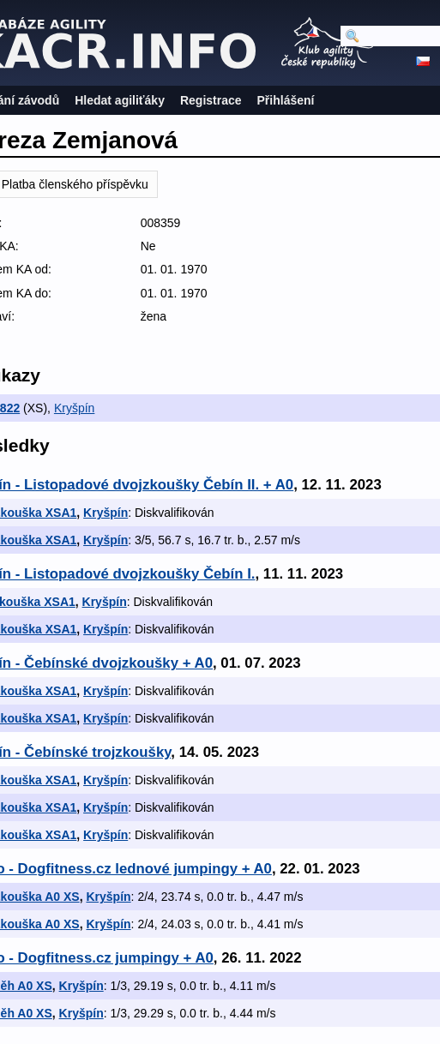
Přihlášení (286, 100)
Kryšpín (74, 408)
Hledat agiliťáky (120, 100)
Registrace (211, 100)
